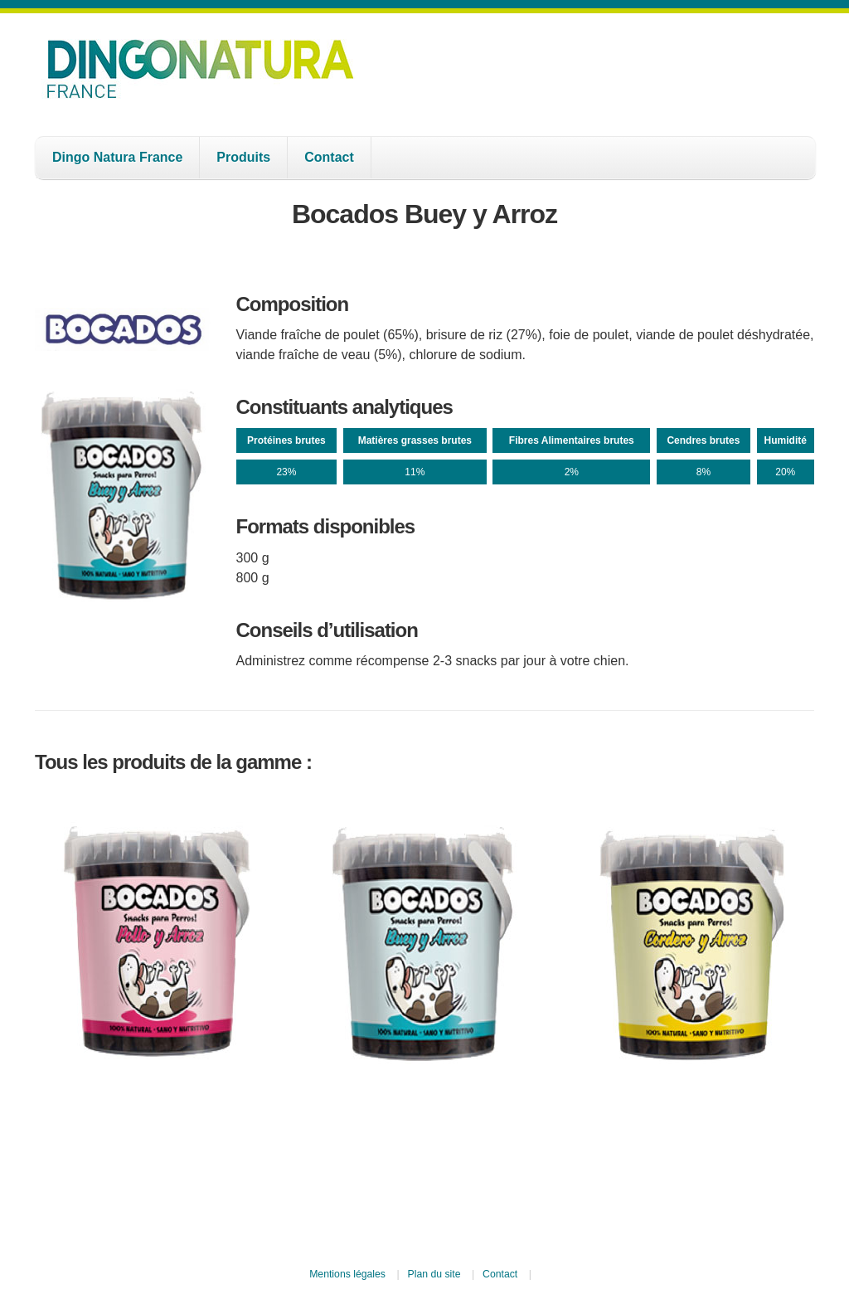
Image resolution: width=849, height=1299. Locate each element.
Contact (329, 157)
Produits (243, 157)
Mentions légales (347, 1274)
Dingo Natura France (117, 157)
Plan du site (434, 1274)
